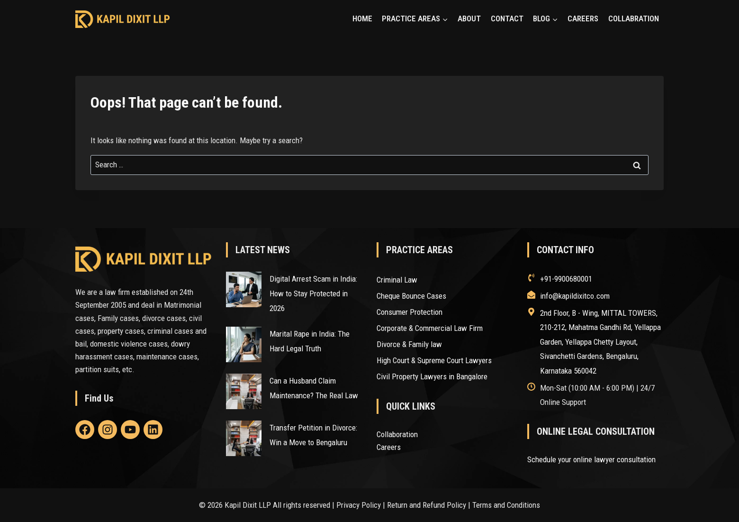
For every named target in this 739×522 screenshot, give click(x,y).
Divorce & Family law (409, 344)
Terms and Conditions (506, 505)
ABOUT (469, 18)
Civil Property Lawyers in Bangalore (432, 376)
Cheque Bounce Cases (411, 296)
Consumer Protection (410, 312)
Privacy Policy (358, 505)
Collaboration (397, 434)
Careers (389, 447)
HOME (362, 18)
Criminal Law (397, 279)
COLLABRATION (633, 18)
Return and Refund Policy (426, 505)
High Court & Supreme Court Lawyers (434, 360)
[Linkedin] (84, 429)
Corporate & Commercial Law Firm (430, 328)
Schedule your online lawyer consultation (591, 459)
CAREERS (583, 18)
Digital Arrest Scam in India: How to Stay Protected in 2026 (313, 293)
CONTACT (507, 18)
